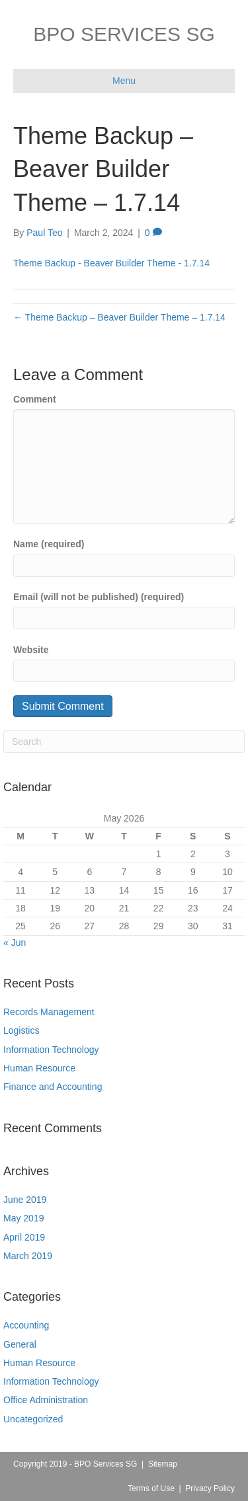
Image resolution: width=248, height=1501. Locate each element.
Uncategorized (33, 1419)
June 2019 (24, 1199)
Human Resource (39, 1068)
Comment (34, 399)
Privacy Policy (210, 1488)
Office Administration (45, 1400)
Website (30, 649)
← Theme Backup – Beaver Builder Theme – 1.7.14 (119, 317)
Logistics (21, 1030)
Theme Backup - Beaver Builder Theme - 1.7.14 (111, 263)
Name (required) (48, 544)
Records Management (49, 1012)
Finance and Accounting (52, 1086)
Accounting (26, 1325)
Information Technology (51, 1049)
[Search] (124, 741)
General (19, 1344)
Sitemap (162, 1464)
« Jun (14, 942)
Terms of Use (151, 1488)
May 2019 (23, 1218)
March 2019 (27, 1256)
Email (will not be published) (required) (98, 597)
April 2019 (24, 1237)
